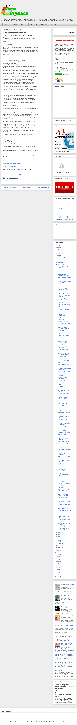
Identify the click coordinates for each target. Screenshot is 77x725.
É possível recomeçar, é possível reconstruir (63, 350)
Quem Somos (14, 24)
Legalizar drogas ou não (67, 616)
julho (59, 534)
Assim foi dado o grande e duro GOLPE (64, 450)
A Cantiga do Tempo (63, 299)
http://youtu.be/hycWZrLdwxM (14, 163)
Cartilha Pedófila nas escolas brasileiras (63, 495)
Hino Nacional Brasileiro (63, 444)
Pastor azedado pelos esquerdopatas (63, 429)
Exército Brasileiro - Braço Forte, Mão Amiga (64, 520)
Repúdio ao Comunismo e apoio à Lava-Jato (64, 305)
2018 (57, 550)
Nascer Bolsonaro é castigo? (62, 486)
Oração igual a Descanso (64, 508)
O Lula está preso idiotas (64, 432)
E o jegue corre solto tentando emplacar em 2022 (64, 474)
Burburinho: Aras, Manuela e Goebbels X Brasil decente (64, 460)
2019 (57, 256)
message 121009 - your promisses (63, 654)
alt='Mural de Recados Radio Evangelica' (64, 102)
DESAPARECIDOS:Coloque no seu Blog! (64, 217)
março (59, 543)
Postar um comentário (10, 180)
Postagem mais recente (9, 187)
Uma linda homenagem (63, 321)
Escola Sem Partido (62, 362)
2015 (57, 556)
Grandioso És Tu (62, 463)
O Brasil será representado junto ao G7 (64, 332)
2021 (57, 251)
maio (59, 538)
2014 (57, 559)
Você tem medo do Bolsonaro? (62, 454)
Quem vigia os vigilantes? (64, 339)
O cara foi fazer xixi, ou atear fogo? (63, 517)
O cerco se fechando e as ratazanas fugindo (64, 289)
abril (59, 541)
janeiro (59, 547)
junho (59, 536)
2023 (57, 247)
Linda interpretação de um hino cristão (64, 278)
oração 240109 (58, 670)
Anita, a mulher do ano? (63, 360)
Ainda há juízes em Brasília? (62, 498)
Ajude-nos (24, 24)
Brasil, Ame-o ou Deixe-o (64, 456)
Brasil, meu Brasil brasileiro (62, 435)
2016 (57, 554)
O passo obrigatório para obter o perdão (67, 585)
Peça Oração (33, 24)
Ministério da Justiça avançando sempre (63, 402)
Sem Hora (60, 269)
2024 (57, 245)
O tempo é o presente (66, 595)
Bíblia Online (44, 24)
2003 (57, 576)
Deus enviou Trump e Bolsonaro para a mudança (63, 343)
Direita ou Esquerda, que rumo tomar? (64, 505)
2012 (57, 563)
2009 (57, 570)
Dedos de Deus (61, 514)
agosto (59, 532)
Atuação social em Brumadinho (62, 285)
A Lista (59, 272)
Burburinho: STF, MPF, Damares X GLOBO (63, 420)
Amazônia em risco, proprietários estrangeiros (62, 314)
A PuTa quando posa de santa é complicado (63, 417)
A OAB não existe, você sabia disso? (63, 346)
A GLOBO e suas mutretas (64, 483)
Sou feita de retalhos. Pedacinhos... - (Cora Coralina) (66, 645)
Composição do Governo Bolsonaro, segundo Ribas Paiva (64, 528)
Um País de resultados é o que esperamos (64, 368)
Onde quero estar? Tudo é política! (63, 662)
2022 (57, 249)
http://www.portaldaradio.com (9, 166)
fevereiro (60, 545)
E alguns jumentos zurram (64, 477)
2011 (57, 565)
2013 (57, 561)
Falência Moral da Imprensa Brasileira (63, 274)
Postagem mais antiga (43, 187)
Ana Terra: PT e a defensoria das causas (64, 387)
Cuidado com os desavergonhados (63, 357)
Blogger (66, 721)
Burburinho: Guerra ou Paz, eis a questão (63, 353)
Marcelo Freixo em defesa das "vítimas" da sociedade (64, 491)
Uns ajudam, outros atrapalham (62, 378)
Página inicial (26, 187)
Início (5, 24)
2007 (57, 574)
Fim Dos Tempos (62, 466)
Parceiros (53, 24)
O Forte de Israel (65, 606)
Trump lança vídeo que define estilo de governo (64, 394)
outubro (60, 262)
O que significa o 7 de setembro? (63, 439)
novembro (60, 260)
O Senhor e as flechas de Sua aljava (64, 424)
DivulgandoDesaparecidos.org (64, 219)
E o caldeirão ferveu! (63, 381)
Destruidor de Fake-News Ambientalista (64, 524)
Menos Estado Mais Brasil (64, 371)
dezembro (60, 257)
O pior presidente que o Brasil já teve (63, 480)
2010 (57, 567)
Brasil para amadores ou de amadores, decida (64, 301)
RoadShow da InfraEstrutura (62, 318)
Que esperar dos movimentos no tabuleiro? (62, 469)
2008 (57, 572)
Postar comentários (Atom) (28, 191)
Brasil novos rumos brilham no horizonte (63, 292)
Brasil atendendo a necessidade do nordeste (62, 399)
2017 (57, 552)
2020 (57, 253)
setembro (60, 264)
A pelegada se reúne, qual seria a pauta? (64, 282)
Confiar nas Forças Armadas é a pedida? (63, 327)
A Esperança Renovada (63, 441)
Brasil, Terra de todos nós (64, 426)
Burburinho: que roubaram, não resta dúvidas (63, 309)
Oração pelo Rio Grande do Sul (62, 635)
